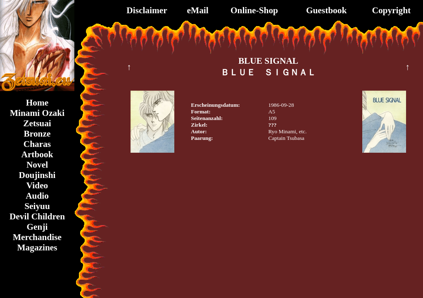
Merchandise (37, 237)
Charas (37, 144)
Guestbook (326, 10)
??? (273, 125)
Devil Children (37, 216)
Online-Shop (254, 10)
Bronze (37, 134)
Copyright (391, 10)
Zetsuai (37, 123)
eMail (198, 10)
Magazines (37, 247)
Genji (37, 227)
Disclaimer (146, 10)
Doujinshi (37, 175)
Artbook (37, 154)
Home (37, 103)
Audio (37, 196)
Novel (37, 165)
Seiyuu (37, 206)
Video (37, 185)
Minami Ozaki (37, 113)
